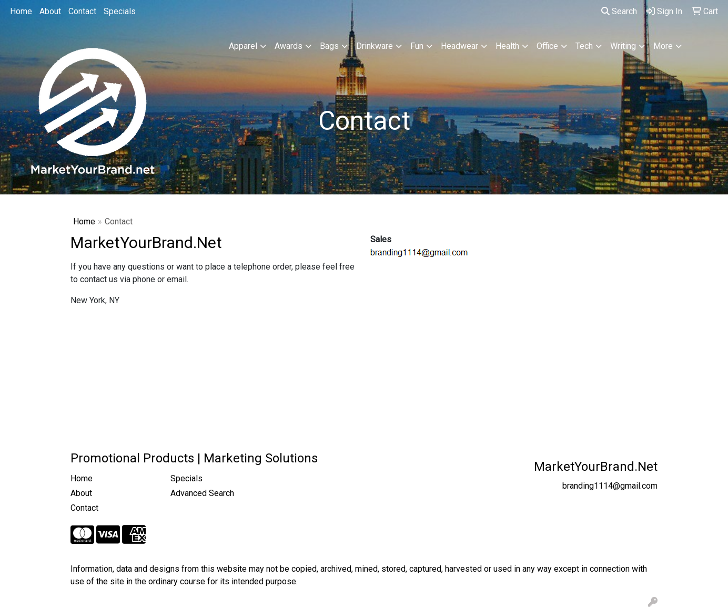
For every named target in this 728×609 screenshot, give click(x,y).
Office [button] (547, 46)
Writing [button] (623, 46)
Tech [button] (584, 46)
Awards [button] (288, 46)
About (50, 11)
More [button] (663, 46)
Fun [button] (416, 46)
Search (619, 11)
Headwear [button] (459, 46)
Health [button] (507, 46)
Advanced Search (202, 493)
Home (21, 11)
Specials (120, 11)
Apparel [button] (243, 46)
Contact (82, 11)
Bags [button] (329, 46)
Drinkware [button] (374, 46)
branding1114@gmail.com (610, 486)
